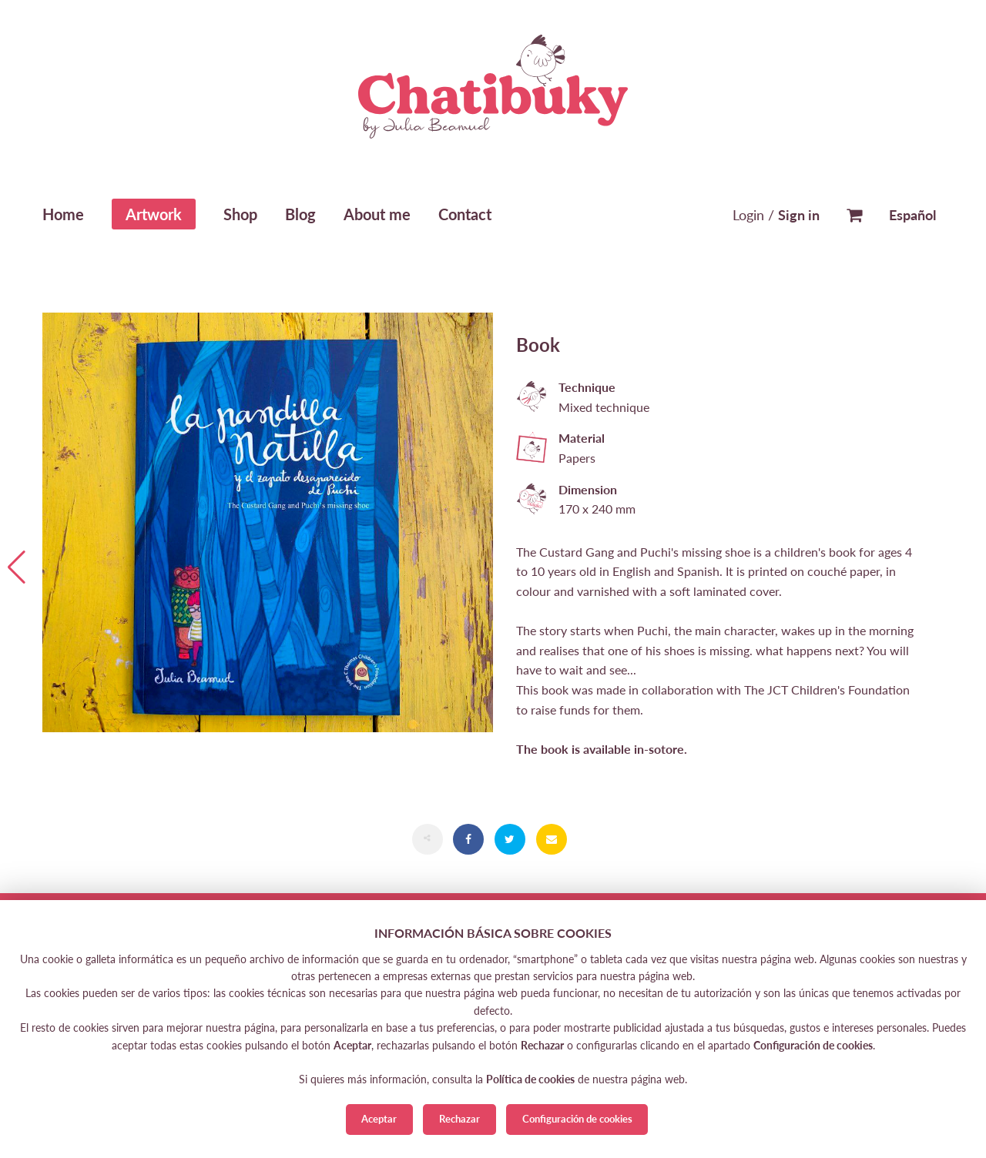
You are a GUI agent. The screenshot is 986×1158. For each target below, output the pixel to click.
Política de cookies (530, 1079)
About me (377, 214)
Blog (300, 214)
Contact (464, 214)
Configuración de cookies (577, 1119)
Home (63, 214)
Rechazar (459, 1119)
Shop (240, 214)
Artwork (154, 214)
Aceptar (379, 1119)
